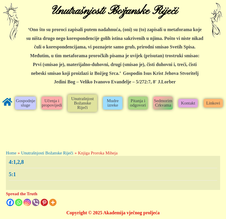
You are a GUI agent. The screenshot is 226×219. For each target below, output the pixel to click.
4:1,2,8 (16, 162)
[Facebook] (10, 202)
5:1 (12, 174)
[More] (52, 202)
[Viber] (35, 202)
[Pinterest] (44, 202)
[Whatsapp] (18, 202)
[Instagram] (27, 202)
